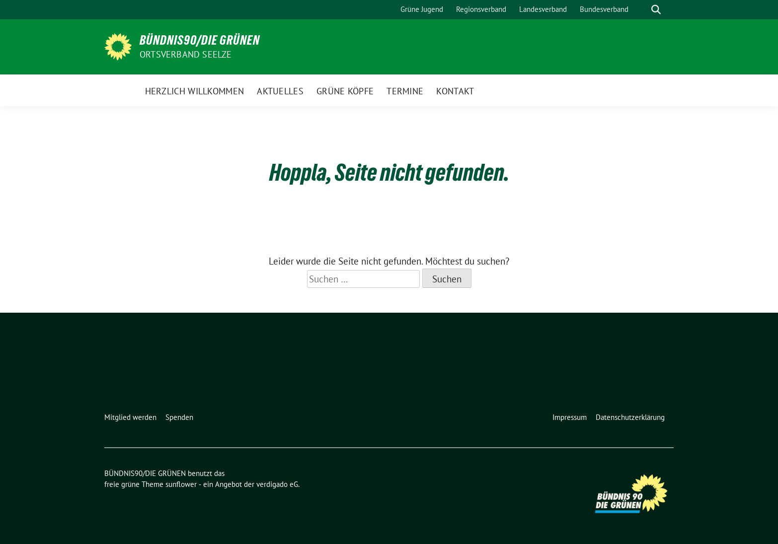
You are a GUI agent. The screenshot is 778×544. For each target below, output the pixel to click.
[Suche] (641, 9)
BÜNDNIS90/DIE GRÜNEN (200, 40)
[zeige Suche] (656, 9)
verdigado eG (277, 484)
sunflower (181, 484)
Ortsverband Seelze (186, 54)
